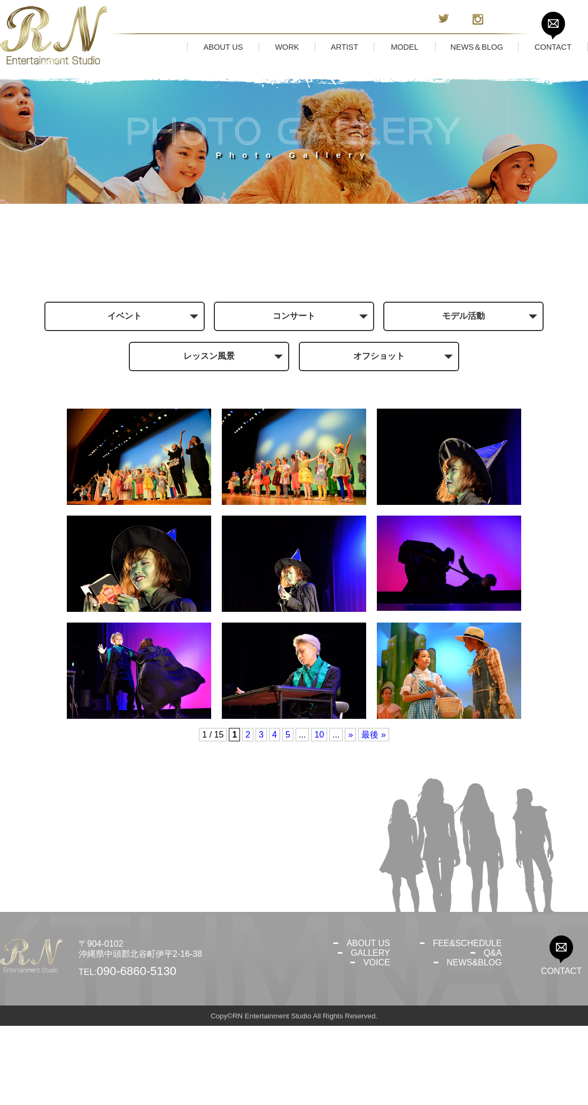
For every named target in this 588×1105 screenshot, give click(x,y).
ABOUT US (368, 1022)
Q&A (493, 1032)
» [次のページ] (350, 813)
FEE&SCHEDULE (467, 1022)
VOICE (376, 1041)
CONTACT (561, 1050)
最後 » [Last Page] (373, 813)
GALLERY (370, 1032)
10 (319, 813)
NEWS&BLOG (473, 1041)
